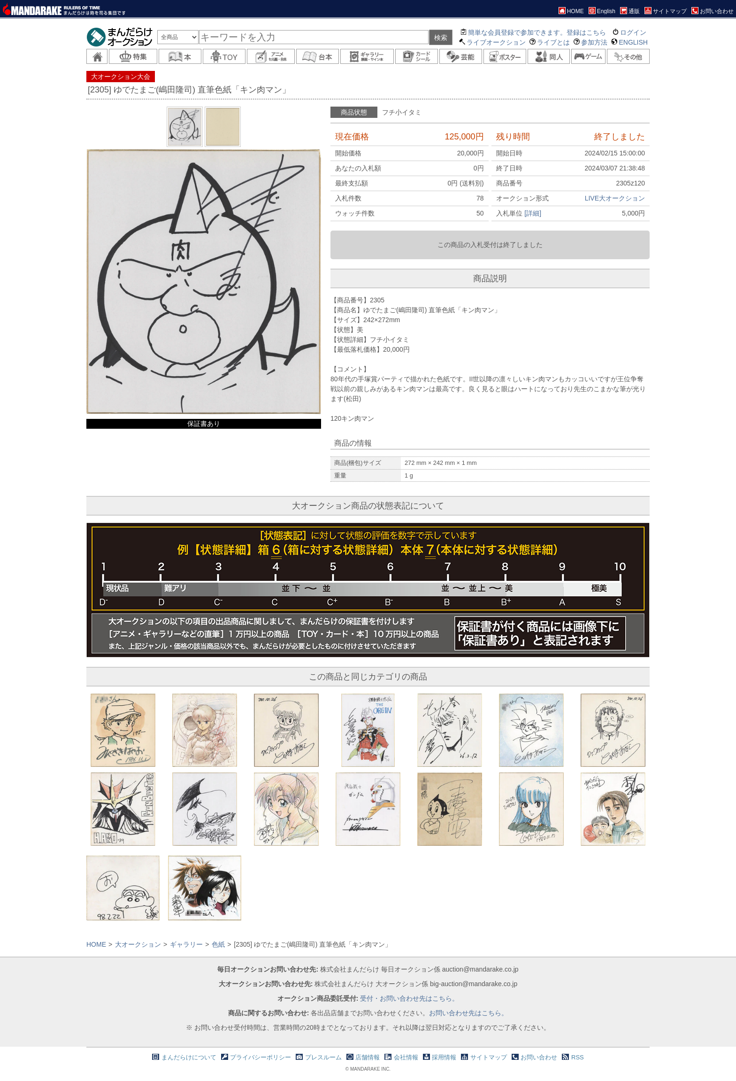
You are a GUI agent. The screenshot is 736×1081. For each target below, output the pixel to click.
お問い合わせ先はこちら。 (468, 1013)
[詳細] (532, 213)
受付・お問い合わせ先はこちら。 (409, 998)
